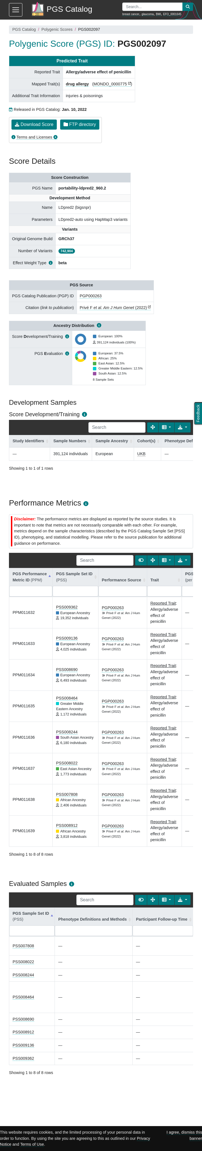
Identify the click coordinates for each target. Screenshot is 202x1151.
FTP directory (80, 124)
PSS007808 (66, 794)
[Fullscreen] (153, 427)
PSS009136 (66, 638)
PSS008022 (66, 763)
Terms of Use (32, 1144)
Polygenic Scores (56, 29)
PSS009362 (66, 607)
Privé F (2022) (113, 307)
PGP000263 (91, 296)
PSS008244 (66, 732)
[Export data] (182, 427)
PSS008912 (66, 825)
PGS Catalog (24, 29)
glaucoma (148, 14)
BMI (158, 14)
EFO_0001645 (172, 14)
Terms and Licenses (34, 137)
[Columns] (166, 427)
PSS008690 (66, 669)
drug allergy (77, 84)
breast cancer (130, 14)
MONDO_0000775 (110, 84)
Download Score (34, 124)
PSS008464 (66, 698)
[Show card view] (141, 560)
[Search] (116, 427)
